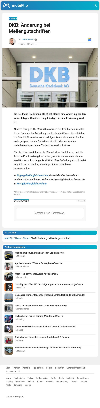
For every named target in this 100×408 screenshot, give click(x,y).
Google (28, 385)
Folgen (49, 368)
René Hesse (27, 39)
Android (83, 381)
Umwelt (74, 381)
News (8, 378)
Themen (16, 368)
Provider (50, 381)
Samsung (18, 385)
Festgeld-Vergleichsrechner (31, 183)
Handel (40, 381)
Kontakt (26, 368)
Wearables (20, 381)
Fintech (31, 381)
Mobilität (70, 378)
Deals (61, 378)
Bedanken (59, 368)
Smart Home (82, 378)
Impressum (11, 371)
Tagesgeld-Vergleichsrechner (33, 175)
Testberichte (19, 378)
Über (8, 368)
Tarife (53, 378)
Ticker (30, 378)
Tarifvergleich (42, 378)
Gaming (9, 381)
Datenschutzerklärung (77, 368)
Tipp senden (38, 368)
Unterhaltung (62, 381)
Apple (8, 385)
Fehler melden (81, 201)
